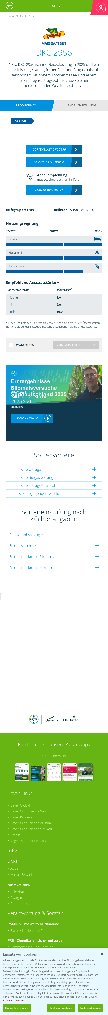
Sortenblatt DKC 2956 (49, 149)
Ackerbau (17, 839)
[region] (54, 981)
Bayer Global (20, 752)
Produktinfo (26, 105)
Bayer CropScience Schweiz (31, 776)
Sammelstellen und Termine (31, 878)
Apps (14, 815)
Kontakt (18, 935)
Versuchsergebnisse (49, 162)
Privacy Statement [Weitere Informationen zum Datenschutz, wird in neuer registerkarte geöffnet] (14, 1000)
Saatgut (16, 845)
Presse (15, 782)
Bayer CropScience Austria (30, 770)
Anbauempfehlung (82, 105)
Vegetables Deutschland (28, 788)
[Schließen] (102, 954)
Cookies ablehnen (90, 1008)
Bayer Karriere (21, 764)
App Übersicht (55, 703)
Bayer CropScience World (29, 758)
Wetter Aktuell (21, 821)
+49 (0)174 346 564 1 (36, 925)
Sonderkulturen (22, 851)
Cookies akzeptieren (61, 1008)
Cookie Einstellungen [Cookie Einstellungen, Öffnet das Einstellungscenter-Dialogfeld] (17, 1008)
